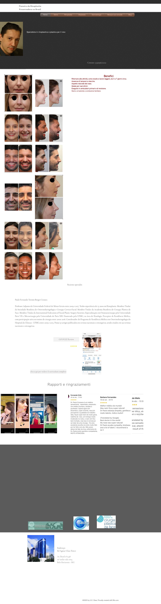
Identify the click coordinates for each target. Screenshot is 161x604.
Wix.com (116, 600)
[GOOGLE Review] (66, 339)
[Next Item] (53, 413)
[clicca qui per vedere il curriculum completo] (48, 371)
